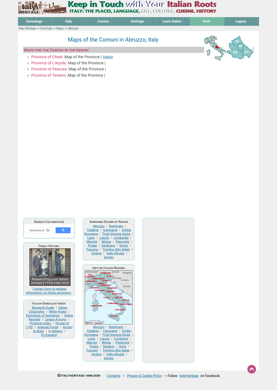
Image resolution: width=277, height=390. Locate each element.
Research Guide (43, 308)
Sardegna (108, 246)
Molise (106, 242)
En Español (49, 335)
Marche (92, 242)
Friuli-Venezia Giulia (116, 234)
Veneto (109, 257)
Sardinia (108, 346)
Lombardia (121, 238)
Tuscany (92, 350)
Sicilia (123, 246)
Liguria (104, 238)
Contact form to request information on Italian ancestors (48, 291)
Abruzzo (99, 226)
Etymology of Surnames (43, 315)
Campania (110, 230)
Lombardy (121, 339)
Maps (60, 28)
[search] (40, 230)
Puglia (92, 246)
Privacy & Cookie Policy (144, 376)
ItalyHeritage (188, 376)
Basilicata (116, 226)
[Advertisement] (168, 290)
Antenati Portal (47, 327)
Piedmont (122, 343)
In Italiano (55, 331)
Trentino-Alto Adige (116, 249)
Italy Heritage (27, 28)
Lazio (91, 238)
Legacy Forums (56, 319)
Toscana (92, 249)
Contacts (114, 376)
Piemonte (122, 242)
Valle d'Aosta (115, 253)
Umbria (96, 253)
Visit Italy (46, 28)
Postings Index (40, 323)
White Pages (58, 312)
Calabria (93, 230)
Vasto (108, 57)
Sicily (122, 346)
